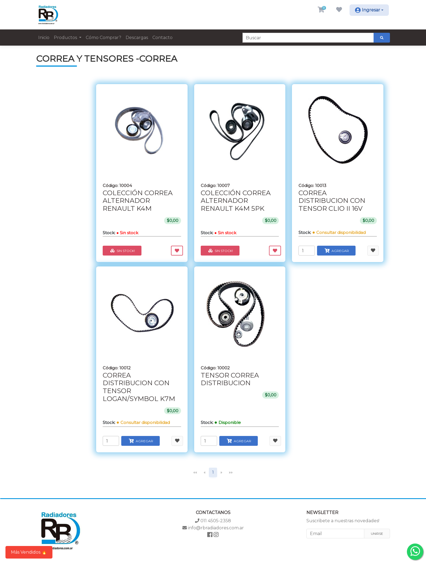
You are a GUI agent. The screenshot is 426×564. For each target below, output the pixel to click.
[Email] (335, 533)
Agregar (336, 251)
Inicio (43, 37)
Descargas (137, 37)
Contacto (162, 37)
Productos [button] (66, 37)
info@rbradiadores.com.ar (213, 527)
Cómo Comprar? (103, 37)
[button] (321, 10)
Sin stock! (122, 251)
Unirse (377, 534)
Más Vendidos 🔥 (29, 552)
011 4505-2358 (213, 520)
